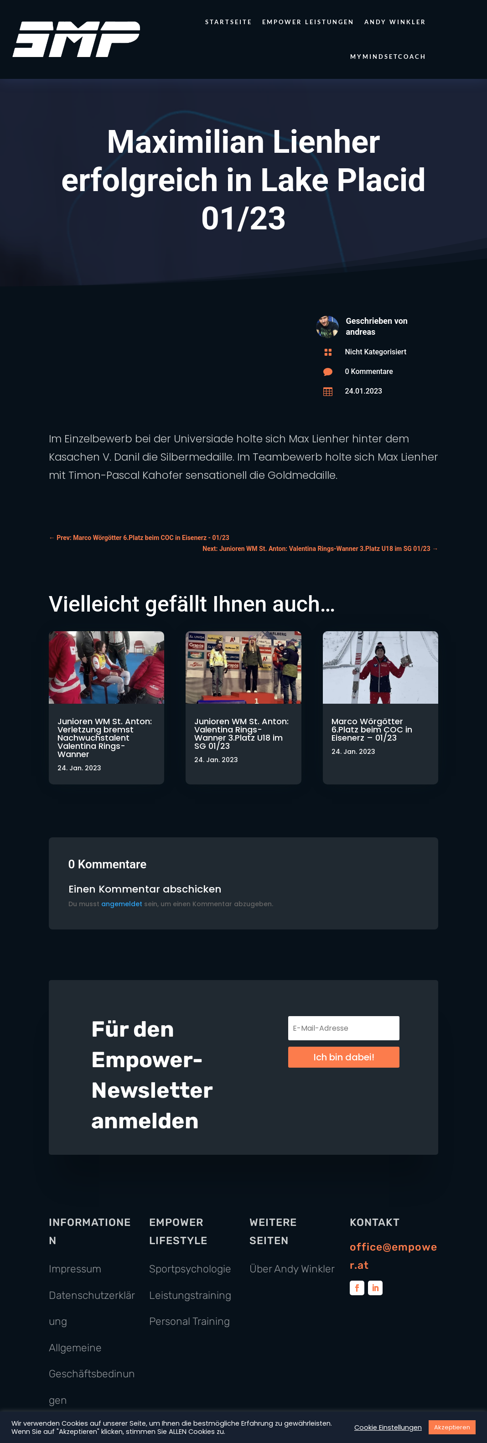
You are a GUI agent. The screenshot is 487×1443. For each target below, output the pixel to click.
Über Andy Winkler (292, 1268)
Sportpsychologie (190, 1268)
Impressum (75, 1268)
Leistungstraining (190, 1295)
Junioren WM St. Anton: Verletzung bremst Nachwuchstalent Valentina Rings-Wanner (104, 738)
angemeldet (121, 903)
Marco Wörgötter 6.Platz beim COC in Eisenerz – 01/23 (372, 729)
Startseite (228, 22)
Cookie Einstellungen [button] (388, 1427)
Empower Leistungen (308, 22)
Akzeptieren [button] (452, 1427)
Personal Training (189, 1321)
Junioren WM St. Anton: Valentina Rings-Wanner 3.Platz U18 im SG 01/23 (241, 734)
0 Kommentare (369, 371)
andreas (360, 332)
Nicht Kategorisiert (375, 352)
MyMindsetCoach (388, 56)
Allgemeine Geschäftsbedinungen (92, 1374)
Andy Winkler (395, 22)
